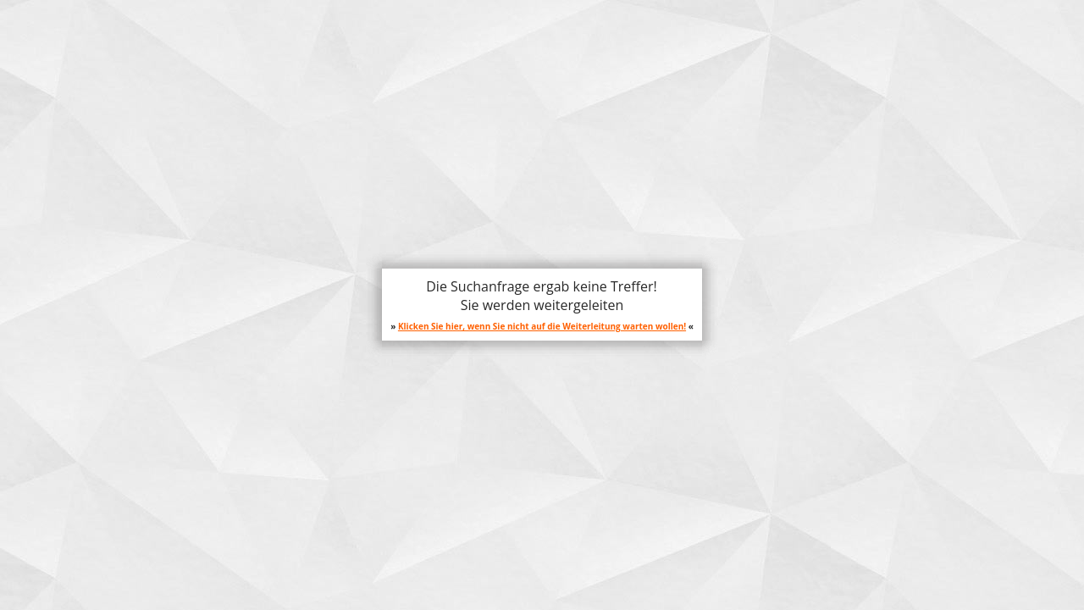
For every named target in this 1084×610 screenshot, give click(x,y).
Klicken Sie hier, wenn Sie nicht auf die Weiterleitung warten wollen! (542, 326)
